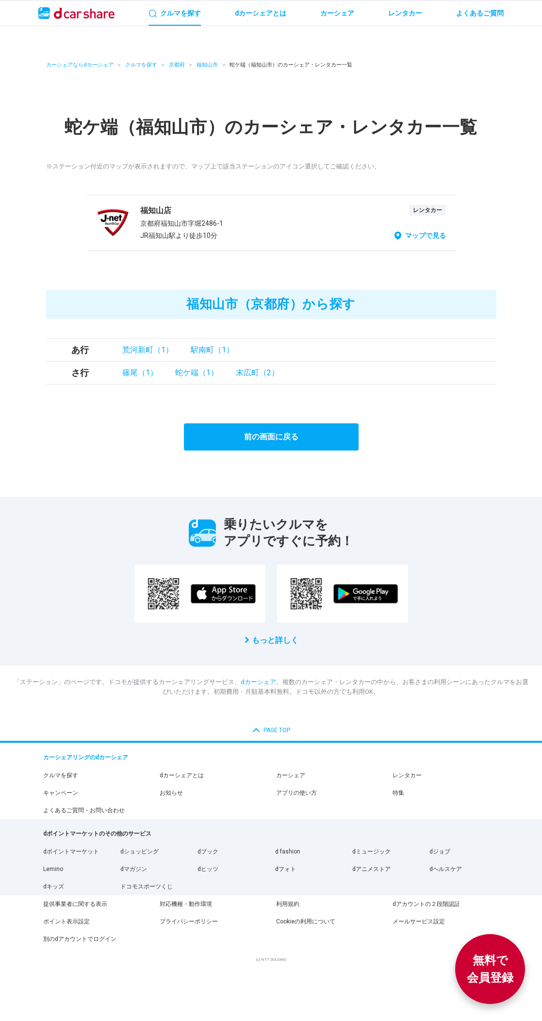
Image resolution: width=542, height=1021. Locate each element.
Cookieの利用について (305, 921)
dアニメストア (371, 869)
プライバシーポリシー (189, 921)
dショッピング (139, 851)
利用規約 (287, 904)
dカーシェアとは (182, 775)
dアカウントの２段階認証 (426, 904)
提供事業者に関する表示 (75, 904)
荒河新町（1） (147, 349)
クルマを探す (141, 65)
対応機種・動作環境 (186, 904)
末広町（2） (257, 372)
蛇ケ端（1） (196, 372)
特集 (398, 792)
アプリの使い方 (296, 792)
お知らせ (171, 792)
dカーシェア (258, 682)
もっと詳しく (275, 640)
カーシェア (290, 775)
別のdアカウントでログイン (79, 939)
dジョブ (439, 851)
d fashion (287, 851)
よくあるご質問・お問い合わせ (84, 810)
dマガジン (133, 869)
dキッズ (53, 886)
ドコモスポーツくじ (146, 886)
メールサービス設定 (419, 921)
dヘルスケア (445, 869)
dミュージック (371, 851)
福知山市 (207, 65)
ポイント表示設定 (66, 921)
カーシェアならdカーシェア (80, 65)
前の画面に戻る (271, 436)
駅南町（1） (212, 349)
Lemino (53, 869)
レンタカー (407, 775)
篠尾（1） (140, 372)
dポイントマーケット (71, 851)
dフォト (285, 869)
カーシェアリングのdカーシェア (85, 757)
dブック (207, 851)
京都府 (177, 65)
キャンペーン (60, 792)
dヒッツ (207, 869)
